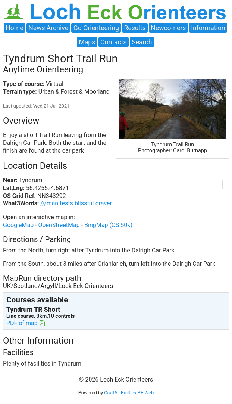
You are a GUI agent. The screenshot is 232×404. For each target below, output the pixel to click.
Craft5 (110, 392)
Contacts (113, 42)
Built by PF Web (137, 392)
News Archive (48, 27)
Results (135, 27)
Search (142, 42)
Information (208, 27)
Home (14, 27)
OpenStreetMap (59, 225)
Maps (87, 42)
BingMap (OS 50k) (108, 225)
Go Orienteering (96, 27)
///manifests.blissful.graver (76, 203)
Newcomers (168, 27)
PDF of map (22, 323)
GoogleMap (18, 225)
